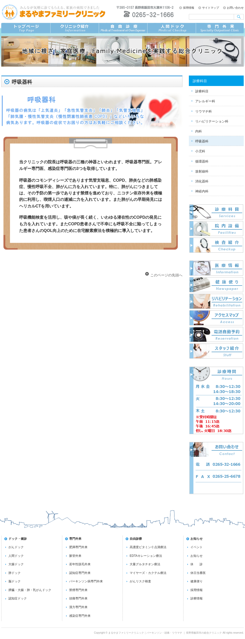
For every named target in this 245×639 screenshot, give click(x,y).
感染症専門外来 (80, 616)
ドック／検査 (171, 28)
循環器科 (202, 161)
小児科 (200, 151)
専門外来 (220, 28)
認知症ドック (17, 598)
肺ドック (14, 573)
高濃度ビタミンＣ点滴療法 (148, 547)
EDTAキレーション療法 (146, 556)
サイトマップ (210, 7)
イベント (196, 547)
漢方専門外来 (78, 607)
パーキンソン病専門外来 (86, 581)
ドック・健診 (17, 538)
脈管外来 (75, 556)
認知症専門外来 (80, 573)
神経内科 (202, 191)
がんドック (16, 547)
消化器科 (202, 181)
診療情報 (196, 598)
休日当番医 (198, 573)
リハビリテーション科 (211, 121)
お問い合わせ (235, 7)
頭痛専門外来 (78, 598)
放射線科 (202, 171)
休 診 (196, 564)
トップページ (25, 28)
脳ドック (14, 581)
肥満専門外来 (78, 547)
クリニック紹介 (74, 28)
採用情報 (188, 7)
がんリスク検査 (140, 581)
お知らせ (196, 538)
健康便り (196, 581)
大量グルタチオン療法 (145, 564)
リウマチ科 (203, 111)
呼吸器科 (202, 141)
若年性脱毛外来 (80, 564)
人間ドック (16, 556)
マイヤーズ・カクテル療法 (148, 573)
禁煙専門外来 (78, 590)
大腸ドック (16, 564)
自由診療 (123, 28)
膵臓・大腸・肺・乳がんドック (29, 590)
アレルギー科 (205, 101)
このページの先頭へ (166, 275)
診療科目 (202, 91)
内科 (198, 131)
